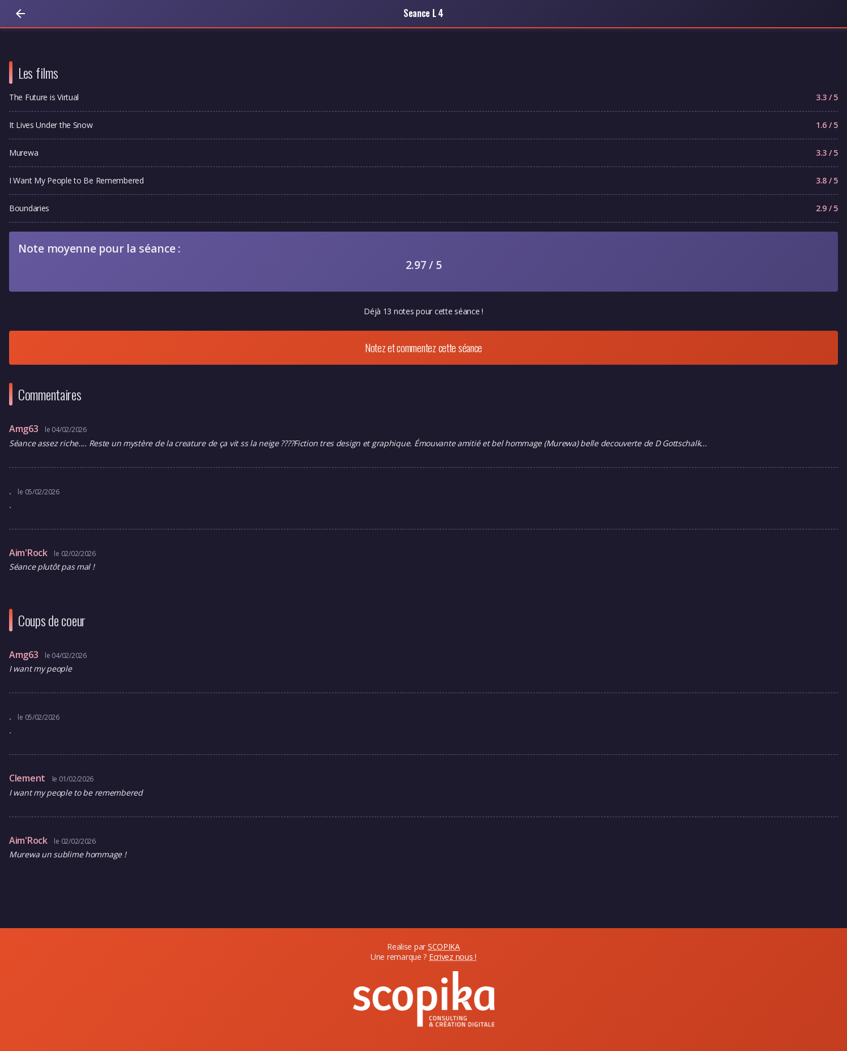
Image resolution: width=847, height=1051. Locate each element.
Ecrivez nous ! (452, 956)
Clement (28, 778)
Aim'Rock (29, 552)
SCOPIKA (444, 946)
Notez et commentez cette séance (423, 347)
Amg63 (24, 428)
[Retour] (20, 13)
